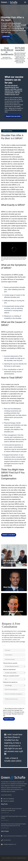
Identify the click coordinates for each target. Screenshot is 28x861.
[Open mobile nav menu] (25, 2)
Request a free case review (13, 116)
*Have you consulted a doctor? (11, 676)
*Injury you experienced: (9, 669)
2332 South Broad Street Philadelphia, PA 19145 (15, 836)
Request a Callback (8, 534)
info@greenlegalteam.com (9, 844)
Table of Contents (7, 131)
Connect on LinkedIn (7, 801)
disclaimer (16, 789)
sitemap (9, 795)
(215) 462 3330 (7, 840)
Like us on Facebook (7, 798)
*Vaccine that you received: (10, 663)
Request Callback (9, 719)
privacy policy (4, 795)
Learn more (6, 36)
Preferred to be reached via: (10, 682)
